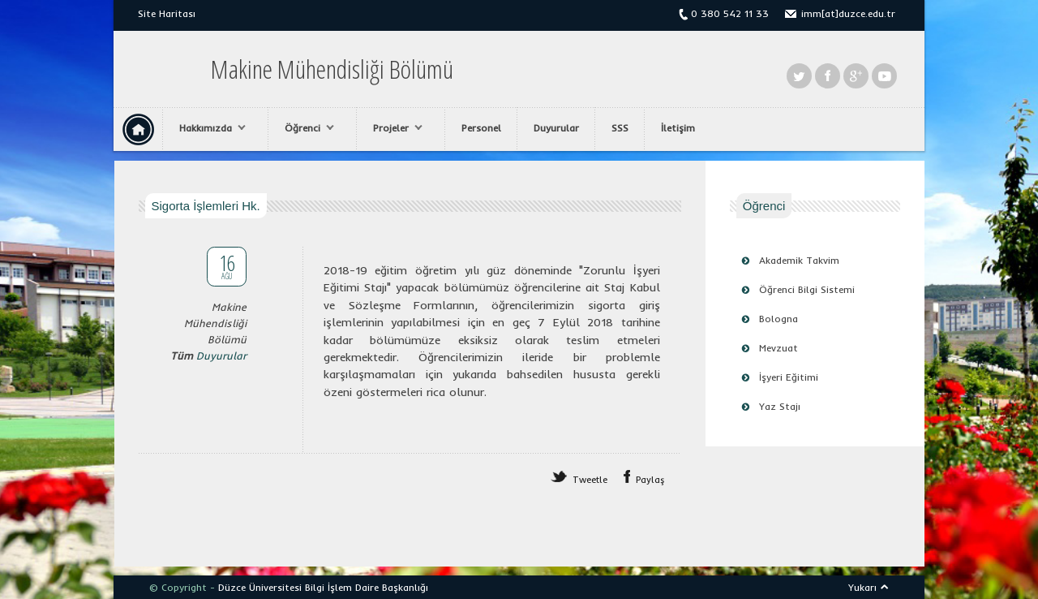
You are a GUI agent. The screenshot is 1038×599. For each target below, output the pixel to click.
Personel (481, 128)
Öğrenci (305, 128)
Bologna (778, 318)
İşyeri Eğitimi (788, 377)
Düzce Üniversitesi (260, 587)
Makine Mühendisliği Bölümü (332, 69)
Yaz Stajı (779, 406)
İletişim (678, 128)
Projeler (394, 128)
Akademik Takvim (799, 260)
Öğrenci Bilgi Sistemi (807, 289)
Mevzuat (778, 348)
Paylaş (650, 479)
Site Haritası (166, 13)
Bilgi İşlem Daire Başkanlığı (366, 587)
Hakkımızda (208, 128)
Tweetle (590, 479)
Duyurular (556, 128)
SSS (619, 128)
